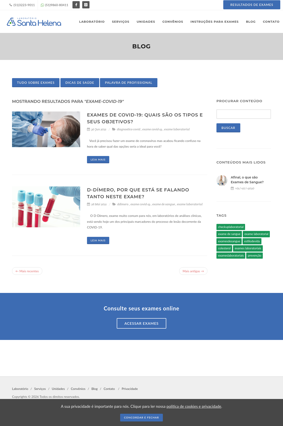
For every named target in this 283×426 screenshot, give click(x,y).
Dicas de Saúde (79, 82)
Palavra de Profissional (128, 82)
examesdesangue (229, 241)
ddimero (122, 204)
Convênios (78, 389)
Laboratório (20, 389)
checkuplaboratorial (230, 227)
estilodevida (252, 241)
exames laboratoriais (248, 248)
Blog (94, 389)
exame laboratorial (177, 129)
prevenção (254, 255)
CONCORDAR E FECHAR (141, 417)
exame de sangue (163, 204)
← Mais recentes (27, 271)
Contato (109, 389)
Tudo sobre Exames (36, 82)
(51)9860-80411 (54, 5)
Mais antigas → (193, 271)
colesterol (224, 248)
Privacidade (130, 389)
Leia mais (98, 159)
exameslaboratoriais (231, 255)
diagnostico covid (128, 129)
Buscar (228, 128)
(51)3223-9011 (22, 5)
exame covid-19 (152, 129)
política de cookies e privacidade (193, 406)
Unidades (58, 389)
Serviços (40, 389)
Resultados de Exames (251, 5)
